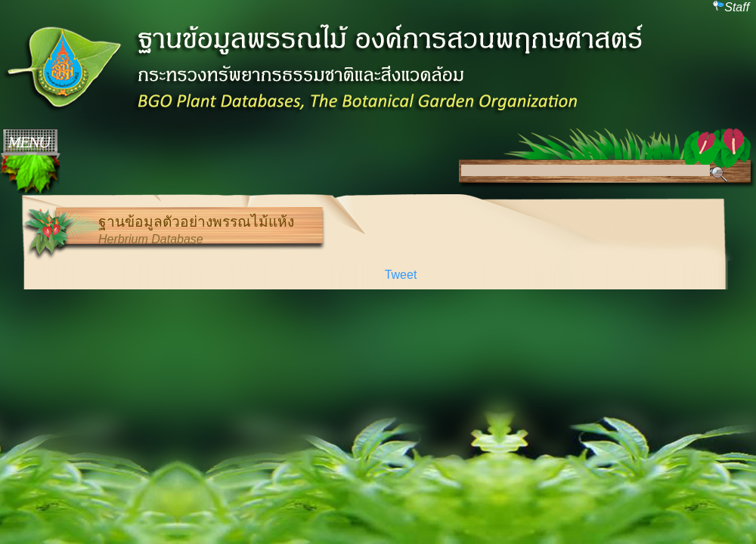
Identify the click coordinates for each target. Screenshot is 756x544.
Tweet (401, 274)
